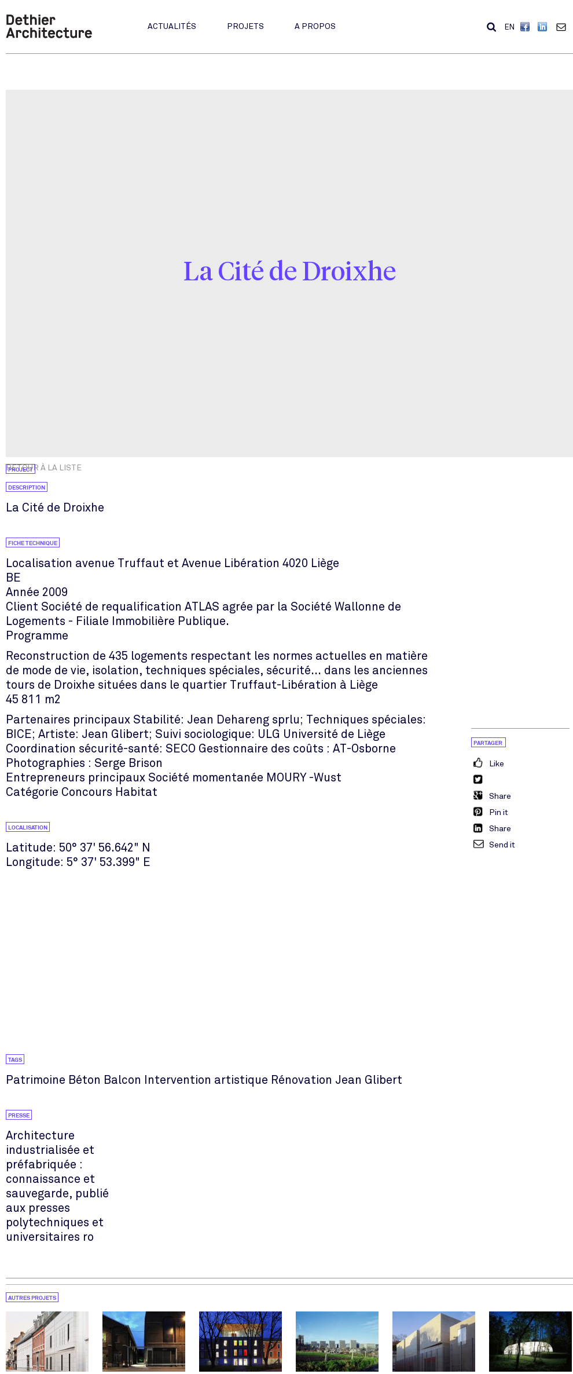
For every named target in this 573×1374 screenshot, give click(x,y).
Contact (563, 26)
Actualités (172, 26)
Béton (84, 1080)
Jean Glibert (368, 1080)
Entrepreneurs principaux (75, 777)
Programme (37, 635)
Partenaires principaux (68, 719)
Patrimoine (35, 1080)
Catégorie (32, 792)
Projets (245, 26)
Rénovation (301, 1080)
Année (22, 592)
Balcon (122, 1080)
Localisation (39, 563)
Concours (86, 792)
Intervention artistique (206, 1080)
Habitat (136, 792)
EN (510, 27)
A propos (315, 26)
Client (22, 607)
